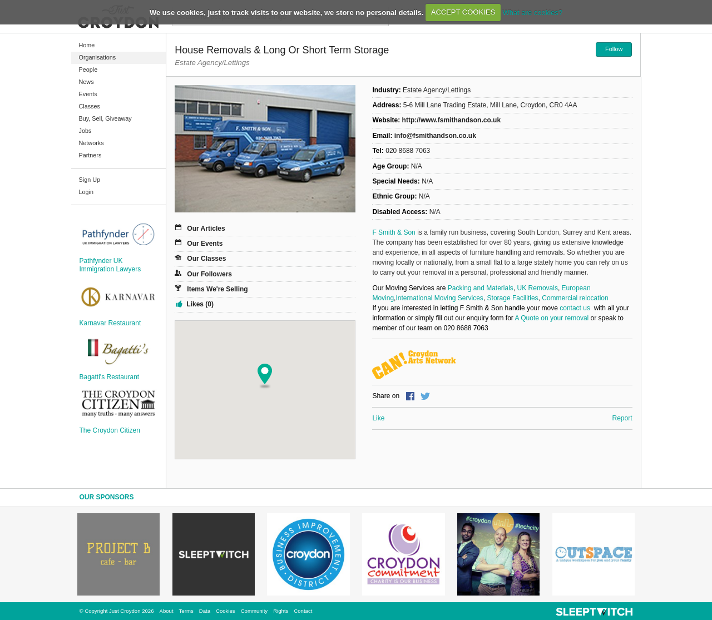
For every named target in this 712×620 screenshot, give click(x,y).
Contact (303, 611)
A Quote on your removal (552, 318)
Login (86, 192)
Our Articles (206, 228)
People (88, 69)
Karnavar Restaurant (110, 323)
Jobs (85, 130)
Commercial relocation (576, 298)
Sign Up (89, 179)
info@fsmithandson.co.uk (435, 136)
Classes (89, 106)
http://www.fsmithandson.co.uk (451, 120)
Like (378, 418)
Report (622, 418)
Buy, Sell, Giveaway (105, 118)
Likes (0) (200, 304)
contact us (576, 308)
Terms (186, 611)
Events (88, 94)
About (167, 611)
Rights (280, 611)
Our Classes (206, 258)
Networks (91, 143)
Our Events (204, 243)
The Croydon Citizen (110, 430)
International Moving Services (439, 298)
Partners (90, 155)
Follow (613, 49)
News (86, 81)
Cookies (225, 611)
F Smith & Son (393, 232)
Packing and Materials (480, 288)
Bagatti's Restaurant (110, 377)
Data (204, 611)
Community (254, 611)
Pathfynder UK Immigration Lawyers (110, 264)
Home (87, 45)
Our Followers (209, 274)
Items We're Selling (217, 289)
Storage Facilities (512, 298)
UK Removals (537, 288)
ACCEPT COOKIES (463, 12)
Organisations (97, 57)
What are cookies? (532, 12)
